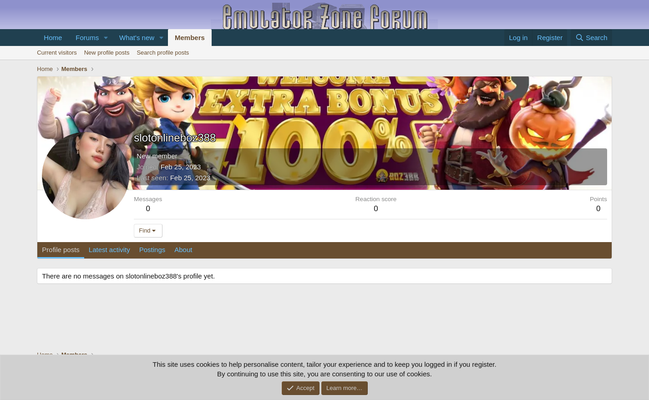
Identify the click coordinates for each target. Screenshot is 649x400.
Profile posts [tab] (61, 249)
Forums (87, 37)
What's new (136, 37)
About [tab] (183, 249)
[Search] (591, 37)
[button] (106, 37)
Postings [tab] (152, 249)
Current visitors (56, 52)
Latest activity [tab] (109, 249)
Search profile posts (163, 52)
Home (53, 37)
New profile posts (107, 52)
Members (190, 37)
